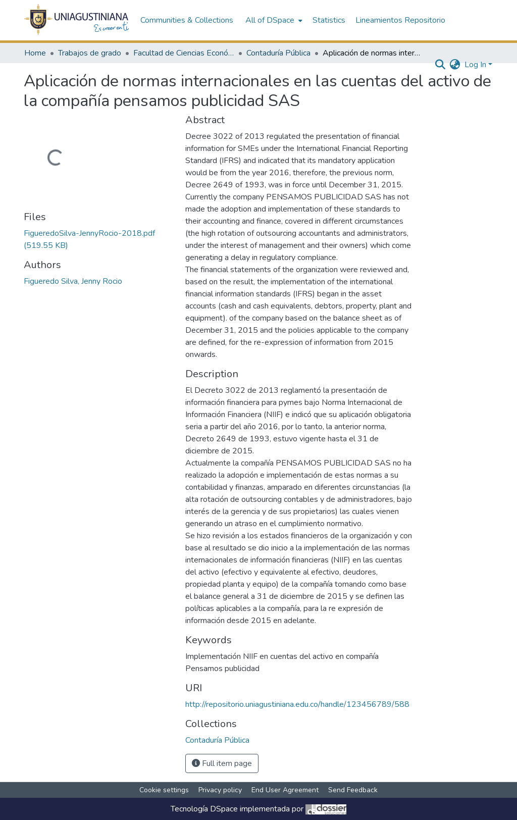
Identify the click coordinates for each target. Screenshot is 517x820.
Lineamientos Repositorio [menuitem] (400, 20)
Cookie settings (164, 790)
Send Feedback (353, 790)
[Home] (77, 20)
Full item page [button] (222, 763)
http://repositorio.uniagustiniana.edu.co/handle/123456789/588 (297, 704)
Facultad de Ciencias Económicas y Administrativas (183, 53)
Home (35, 53)
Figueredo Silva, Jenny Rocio (73, 281)
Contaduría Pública (278, 53)
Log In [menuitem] (475, 64)
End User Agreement (285, 790)
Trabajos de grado (89, 53)
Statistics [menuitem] (329, 20)
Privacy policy (220, 790)
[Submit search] (440, 65)
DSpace (224, 808)
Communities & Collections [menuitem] (186, 20)
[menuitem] (272, 20)
